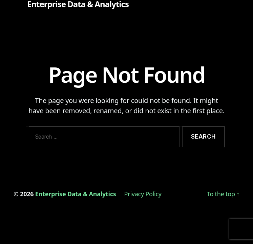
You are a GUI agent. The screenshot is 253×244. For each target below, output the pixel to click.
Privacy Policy (143, 194)
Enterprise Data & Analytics (78, 4)
